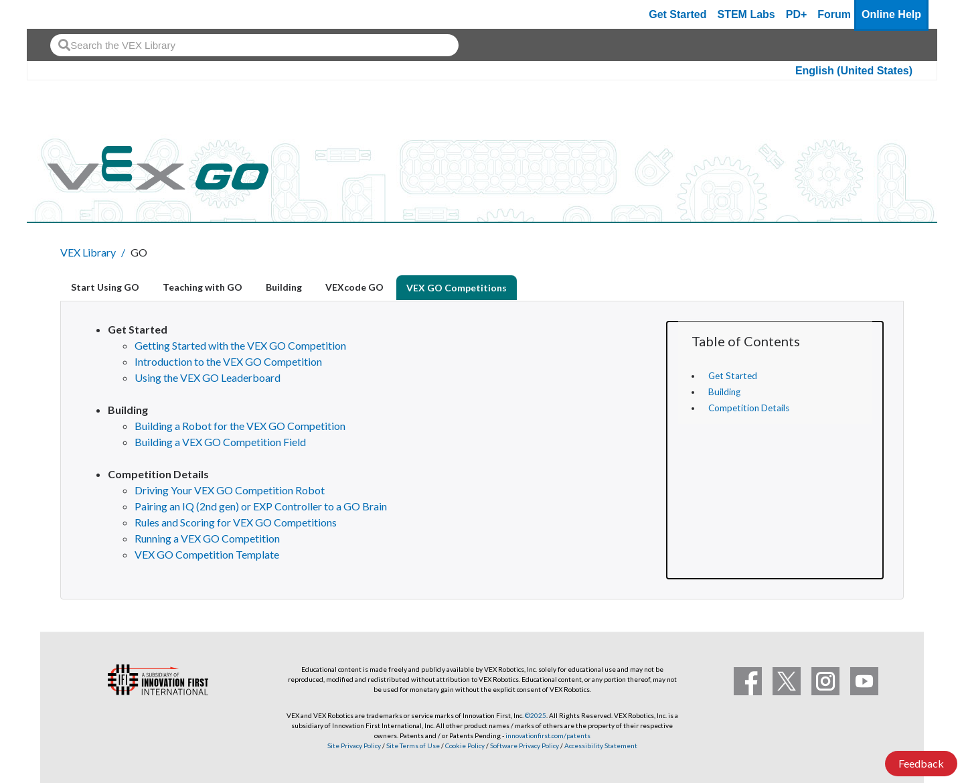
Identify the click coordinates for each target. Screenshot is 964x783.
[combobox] (254, 45)
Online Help (891, 14)
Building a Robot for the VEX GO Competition (240, 425)
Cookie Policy (465, 745)
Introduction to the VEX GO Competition (228, 361)
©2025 (535, 715)
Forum (834, 14)
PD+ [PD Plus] (796, 14)
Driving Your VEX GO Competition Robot (230, 490)
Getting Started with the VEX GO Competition (240, 345)
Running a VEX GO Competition (207, 538)
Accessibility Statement (600, 745)
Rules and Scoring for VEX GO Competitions (236, 522)
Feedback (921, 763)
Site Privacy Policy (354, 745)
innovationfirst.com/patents (547, 735)
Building (724, 391)
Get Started (677, 14)
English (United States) (853, 70)
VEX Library (88, 252)
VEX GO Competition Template (207, 554)
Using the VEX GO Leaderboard (207, 377)
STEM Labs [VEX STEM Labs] (746, 14)
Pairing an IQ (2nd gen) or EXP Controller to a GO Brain (261, 506)
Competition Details (748, 408)
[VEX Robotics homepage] (62, 14)
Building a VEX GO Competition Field (220, 441)
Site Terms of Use (412, 745)
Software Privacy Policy (524, 745)
